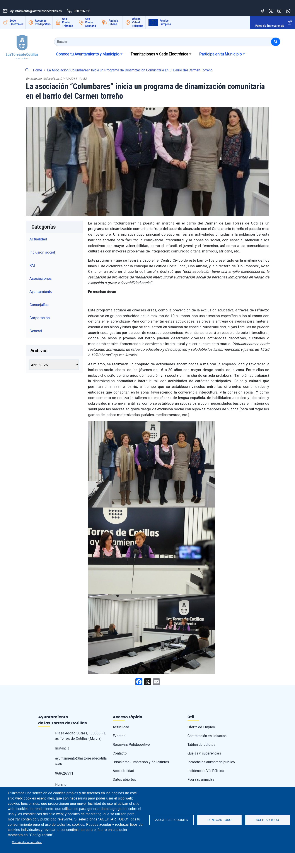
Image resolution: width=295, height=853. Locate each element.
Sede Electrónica (16, 22)
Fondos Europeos (165, 22)
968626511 (64, 773)
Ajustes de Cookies (171, 820)
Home (37, 70)
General (35, 331)
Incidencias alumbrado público (211, 762)
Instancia (62, 748)
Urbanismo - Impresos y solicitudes (141, 762)
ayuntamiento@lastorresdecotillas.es (81, 761)
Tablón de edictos (201, 744)
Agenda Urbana (113, 22)
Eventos (119, 736)
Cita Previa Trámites (67, 22)
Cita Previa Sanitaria (90, 22)
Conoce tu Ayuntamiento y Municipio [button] (87, 54)
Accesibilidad (123, 771)
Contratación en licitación (207, 736)
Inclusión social (42, 252)
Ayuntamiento (40, 291)
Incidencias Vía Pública (206, 771)
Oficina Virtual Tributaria (137, 22)
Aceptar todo (267, 820)
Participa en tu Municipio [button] (220, 54)
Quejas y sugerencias (204, 753)
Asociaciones (40, 278)
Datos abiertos (124, 779)
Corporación (39, 318)
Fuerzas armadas (201, 779)
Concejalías (39, 304)
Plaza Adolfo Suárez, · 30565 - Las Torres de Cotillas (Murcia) (80, 736)
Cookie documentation (27, 842)
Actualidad (38, 239)
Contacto (120, 753)
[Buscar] (275, 42)
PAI (32, 265)
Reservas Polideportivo (42, 22)
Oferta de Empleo (201, 727)
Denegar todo (220, 820)
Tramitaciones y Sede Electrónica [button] (159, 54)
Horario (61, 784)
